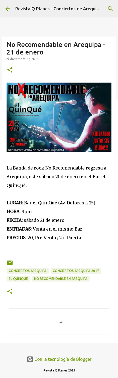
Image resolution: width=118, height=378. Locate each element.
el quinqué (18, 278)
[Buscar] (110, 8)
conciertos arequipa (27, 271)
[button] (10, 70)
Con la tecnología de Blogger (59, 359)
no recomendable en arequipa (60, 278)
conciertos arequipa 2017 (76, 271)
